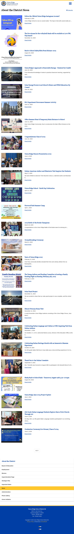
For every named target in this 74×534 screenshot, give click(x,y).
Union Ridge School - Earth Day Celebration (40, 188)
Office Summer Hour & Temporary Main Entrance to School (45, 120)
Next (37, 450)
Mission (4, 473)
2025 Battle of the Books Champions (37, 223)
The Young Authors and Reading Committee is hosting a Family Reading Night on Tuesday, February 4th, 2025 (46, 276)
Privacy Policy (30, 521)
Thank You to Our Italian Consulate (36, 361)
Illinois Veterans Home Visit (34, 309)
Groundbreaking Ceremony (34, 240)
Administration (6, 492)
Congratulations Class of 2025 (35, 137)
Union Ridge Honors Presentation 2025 (38, 154)
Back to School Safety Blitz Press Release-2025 (40, 51)
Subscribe (70, 10)
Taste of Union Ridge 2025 (34, 257)
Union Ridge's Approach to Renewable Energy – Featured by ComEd (48, 68)
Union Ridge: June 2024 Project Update (38, 395)
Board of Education (7, 465)
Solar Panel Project (31, 292)
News (3, 488)
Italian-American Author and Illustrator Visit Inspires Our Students (48, 171)
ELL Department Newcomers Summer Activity (40, 102)
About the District (8, 461)
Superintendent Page (8, 477)
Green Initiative (6, 499)
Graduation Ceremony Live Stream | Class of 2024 (41, 429)
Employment (5, 469)
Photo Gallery (6, 495)
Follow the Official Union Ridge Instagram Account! (42, 16)
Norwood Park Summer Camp (35, 206)
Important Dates (6, 484)
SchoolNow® (44, 521)
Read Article (28, 23)
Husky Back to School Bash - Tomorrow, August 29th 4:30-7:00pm (47, 378)
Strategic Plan (6, 480)
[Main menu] (70, 3)
